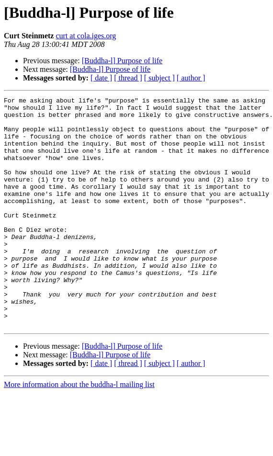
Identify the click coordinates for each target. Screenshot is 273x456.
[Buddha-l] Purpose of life (122, 61)
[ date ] (101, 78)
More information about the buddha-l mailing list (79, 430)
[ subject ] (159, 78)
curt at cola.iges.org (86, 36)
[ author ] (191, 78)
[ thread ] (128, 78)
